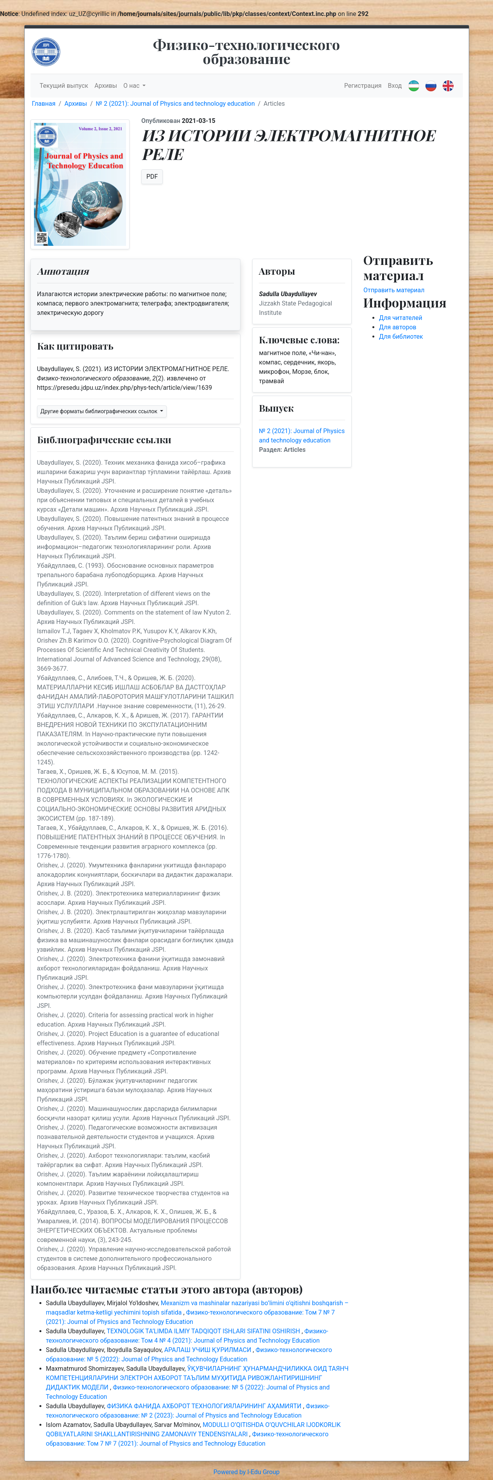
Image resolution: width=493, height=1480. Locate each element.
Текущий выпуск (64, 85)
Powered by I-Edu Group (246, 1472)
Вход (395, 85)
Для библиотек (401, 336)
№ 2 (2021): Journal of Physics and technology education (175, 103)
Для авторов (397, 327)
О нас (132, 85)
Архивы (105, 85)
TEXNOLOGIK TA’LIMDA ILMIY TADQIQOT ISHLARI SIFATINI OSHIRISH (204, 1331)
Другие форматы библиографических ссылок (100, 411)
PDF (152, 176)
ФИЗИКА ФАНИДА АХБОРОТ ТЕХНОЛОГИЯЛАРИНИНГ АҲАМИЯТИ (205, 1406)
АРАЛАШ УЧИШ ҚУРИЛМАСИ (208, 1350)
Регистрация (363, 85)
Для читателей (400, 318)
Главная (44, 103)
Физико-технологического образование (246, 51)
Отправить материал (394, 290)
